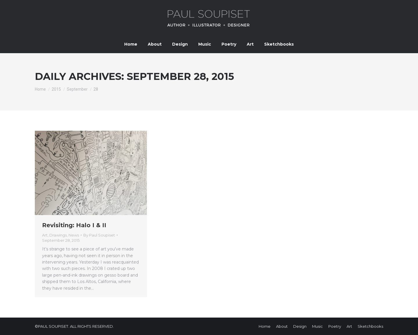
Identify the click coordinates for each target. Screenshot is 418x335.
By (99, 235)
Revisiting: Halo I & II (74, 225)
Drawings (58, 235)
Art (45, 235)
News (74, 235)
